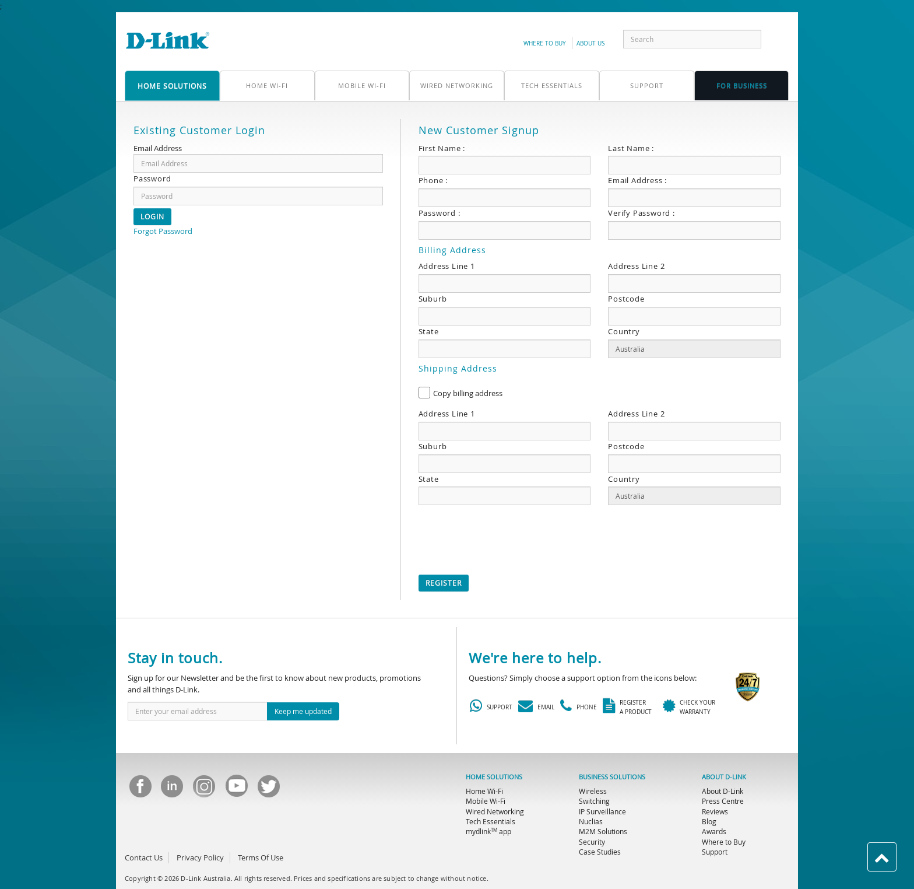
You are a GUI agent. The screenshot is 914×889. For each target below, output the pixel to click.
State (429, 331)
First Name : (442, 148)
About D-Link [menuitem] (722, 791)
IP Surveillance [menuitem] (602, 811)
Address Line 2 (636, 266)
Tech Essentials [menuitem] (490, 821)
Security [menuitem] (592, 841)
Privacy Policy (200, 857)
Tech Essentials (551, 85)
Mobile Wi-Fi (362, 85)
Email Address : (637, 180)
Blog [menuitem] (709, 821)
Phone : (433, 180)
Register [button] (444, 582)
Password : (439, 213)
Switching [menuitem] (594, 801)
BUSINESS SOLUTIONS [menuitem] (612, 777)
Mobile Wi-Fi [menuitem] (485, 801)
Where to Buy (544, 43)
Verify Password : (641, 213)
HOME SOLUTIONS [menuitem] (494, 777)
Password (152, 178)
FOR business (741, 85)
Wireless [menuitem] (593, 791)
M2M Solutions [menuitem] (603, 831)
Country (624, 331)
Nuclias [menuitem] (591, 821)
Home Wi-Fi (267, 85)
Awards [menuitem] (714, 831)
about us (590, 43)
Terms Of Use (260, 857)
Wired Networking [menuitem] (495, 811)
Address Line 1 (447, 266)
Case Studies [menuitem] (600, 851)
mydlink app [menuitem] (488, 831)
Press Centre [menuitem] (723, 801)
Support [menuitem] (714, 851)
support (646, 85)
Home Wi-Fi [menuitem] (484, 791)
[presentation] (507, 536)
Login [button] (152, 216)
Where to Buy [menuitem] (724, 841)
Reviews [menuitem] (715, 811)
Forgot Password (162, 231)
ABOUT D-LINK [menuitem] (724, 777)
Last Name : (631, 148)
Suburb (433, 298)
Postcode (626, 298)
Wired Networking (456, 85)
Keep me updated (303, 711)
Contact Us (144, 857)
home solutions (172, 85)
